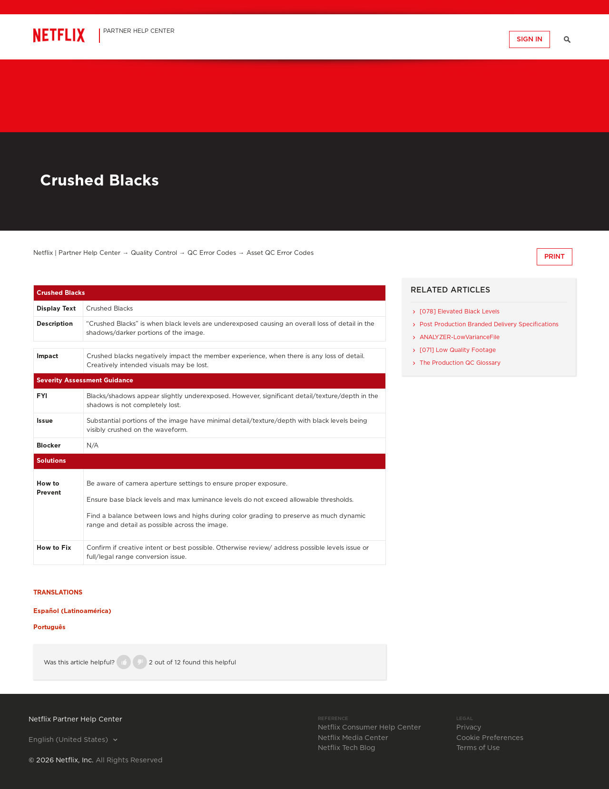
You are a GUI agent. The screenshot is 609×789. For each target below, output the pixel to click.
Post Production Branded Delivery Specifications (489, 324)
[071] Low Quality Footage (458, 350)
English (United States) (69, 740)
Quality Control (154, 253)
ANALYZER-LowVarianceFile (460, 337)
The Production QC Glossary (460, 363)
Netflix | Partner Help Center (76, 253)
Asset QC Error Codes (280, 253)
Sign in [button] (529, 39)
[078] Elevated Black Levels (460, 311)
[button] (124, 662)
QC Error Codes (211, 253)
